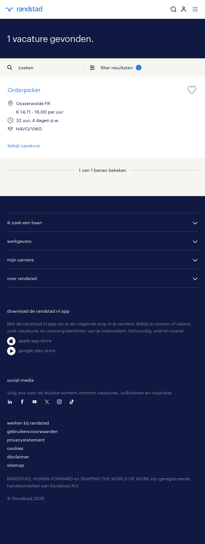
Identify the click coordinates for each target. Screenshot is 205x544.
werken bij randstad (28, 422)
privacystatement (26, 439)
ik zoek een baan (24, 222)
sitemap (15, 465)
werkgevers (19, 241)
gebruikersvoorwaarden (32, 431)
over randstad (22, 278)
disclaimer (18, 456)
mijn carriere (20, 259)
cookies (15, 448)
